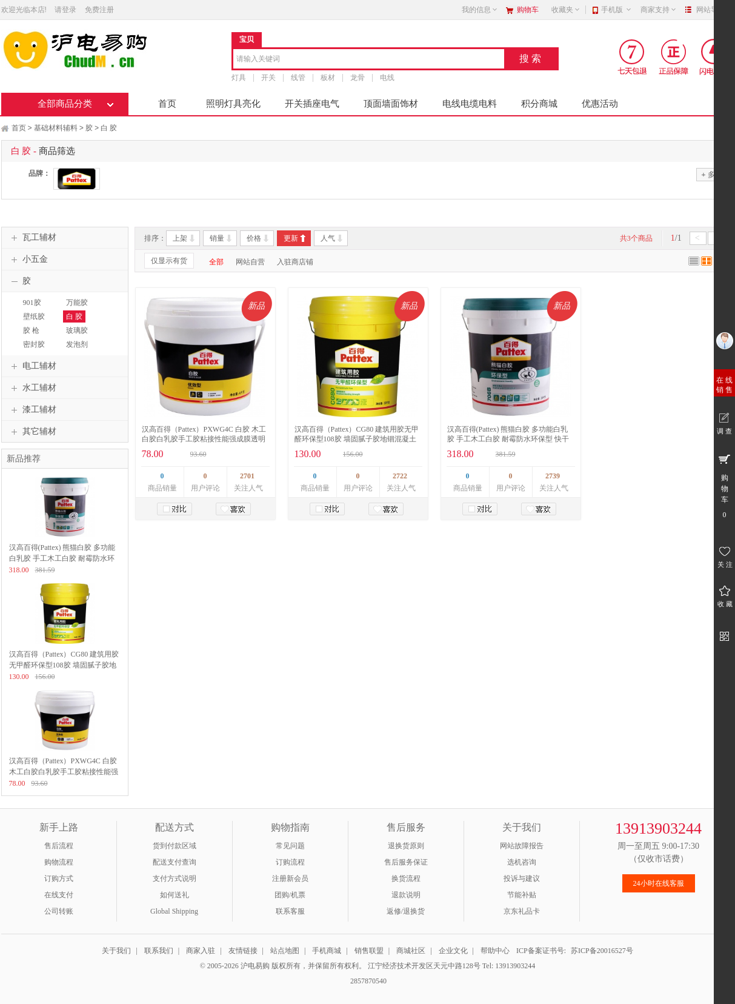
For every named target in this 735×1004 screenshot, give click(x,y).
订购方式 (58, 878)
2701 (247, 476)
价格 (254, 238)
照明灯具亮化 (233, 104)
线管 (298, 77)
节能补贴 (521, 895)
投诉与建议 (522, 878)
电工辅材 (32, 366)
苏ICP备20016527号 (602, 950)
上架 (180, 238)
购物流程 (58, 862)
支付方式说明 (174, 878)
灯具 (238, 77)
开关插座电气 (312, 104)
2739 (552, 476)
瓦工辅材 (32, 238)
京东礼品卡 (522, 911)
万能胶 (77, 302)
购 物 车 (724, 485)
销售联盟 (369, 950)
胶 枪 (31, 330)
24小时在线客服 (658, 883)
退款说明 (406, 895)
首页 (167, 104)
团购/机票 (289, 895)
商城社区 (410, 950)
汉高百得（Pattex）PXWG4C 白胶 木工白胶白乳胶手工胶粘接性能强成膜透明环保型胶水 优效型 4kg (204, 439)
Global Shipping (174, 911)
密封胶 (34, 344)
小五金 (28, 259)
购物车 (528, 9)
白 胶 (109, 128)
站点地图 (284, 950)
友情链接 (243, 950)
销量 (217, 238)
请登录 (65, 9)
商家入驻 (200, 950)
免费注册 (99, 9)
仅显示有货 (169, 260)
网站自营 (250, 262)
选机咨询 (521, 862)
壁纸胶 (34, 316)
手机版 (616, 9)
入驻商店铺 (295, 262)
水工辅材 (32, 388)
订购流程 (290, 862)
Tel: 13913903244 (509, 966)
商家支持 (658, 9)
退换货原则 (406, 846)
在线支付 (58, 895)
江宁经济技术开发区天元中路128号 (425, 966)
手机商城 (326, 950)
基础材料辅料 (56, 128)
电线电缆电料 (469, 104)
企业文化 (453, 950)
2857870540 (367, 981)
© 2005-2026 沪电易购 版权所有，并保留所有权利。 (283, 966)
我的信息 (480, 9)
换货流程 (406, 878)
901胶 (32, 302)
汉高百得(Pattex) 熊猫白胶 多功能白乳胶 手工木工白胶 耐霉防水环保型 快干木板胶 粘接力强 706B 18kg (508, 439)
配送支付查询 (174, 862)
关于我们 (116, 950)
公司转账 (58, 911)
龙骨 (357, 77)
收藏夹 (565, 9)
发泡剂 (77, 344)
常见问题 (290, 846)
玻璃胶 (77, 330)
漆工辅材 (32, 410)
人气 (328, 238)
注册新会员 (290, 878)
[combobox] (368, 59)
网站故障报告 (522, 846)
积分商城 (539, 104)
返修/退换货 (406, 911)
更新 (291, 238)
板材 (328, 77)
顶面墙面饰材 (391, 104)
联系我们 (158, 950)
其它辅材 (32, 432)
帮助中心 (495, 950)
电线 (387, 77)
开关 (268, 77)
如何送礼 (174, 895)
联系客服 (290, 911)
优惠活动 (600, 104)
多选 (711, 174)
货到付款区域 (174, 846)
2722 (400, 476)
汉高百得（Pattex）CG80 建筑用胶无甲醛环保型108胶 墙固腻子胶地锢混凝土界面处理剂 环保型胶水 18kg (356, 439)
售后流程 (58, 846)
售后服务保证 (406, 862)
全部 (216, 262)
